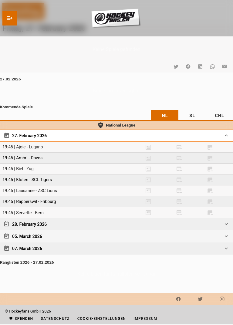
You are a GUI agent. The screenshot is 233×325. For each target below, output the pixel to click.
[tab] (164, 115)
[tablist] (116, 115)
